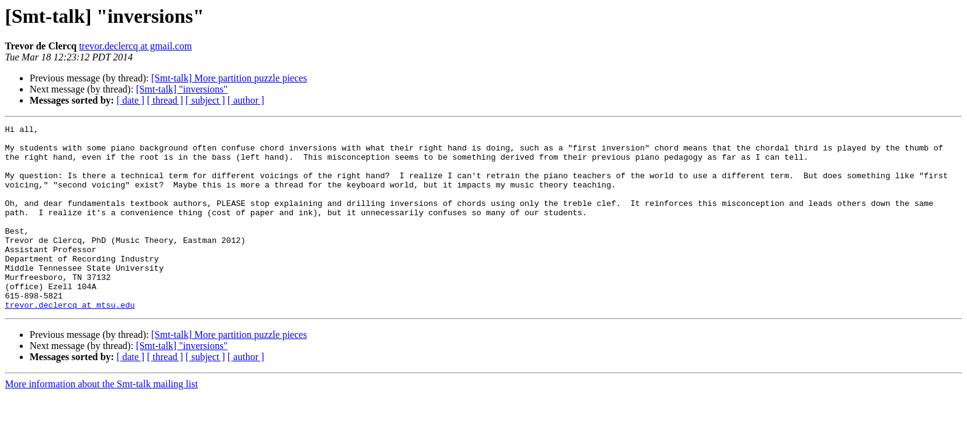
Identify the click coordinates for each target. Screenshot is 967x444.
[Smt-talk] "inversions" (182, 89)
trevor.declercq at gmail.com (135, 46)
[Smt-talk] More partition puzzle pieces (229, 78)
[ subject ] (205, 100)
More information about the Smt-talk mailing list (101, 421)
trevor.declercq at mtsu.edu (70, 341)
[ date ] (130, 100)
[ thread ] (165, 100)
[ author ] (246, 100)
